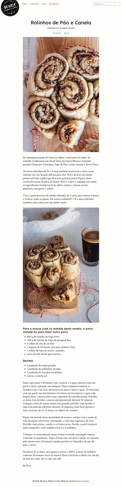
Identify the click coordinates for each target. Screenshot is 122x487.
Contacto (34, 4)
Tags (44, 4)
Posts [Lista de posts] (24, 4)
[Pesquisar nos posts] (106, 4)
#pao (66, 33)
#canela (57, 33)
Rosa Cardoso (82, 481)
